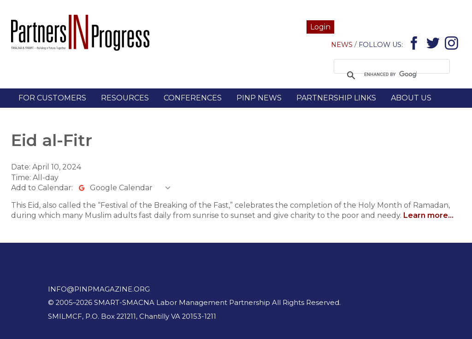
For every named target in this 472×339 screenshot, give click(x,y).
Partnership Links (336, 98)
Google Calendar (121, 187)
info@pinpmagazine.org (99, 289)
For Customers (52, 98)
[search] (390, 74)
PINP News (259, 98)
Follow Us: (381, 45)
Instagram (453, 45)
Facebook (415, 45)
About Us (411, 98)
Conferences (193, 98)
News (342, 45)
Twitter (434, 45)
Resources (125, 98)
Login (320, 27)
